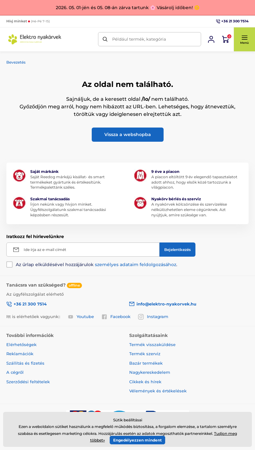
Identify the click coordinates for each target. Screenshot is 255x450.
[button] (244, 39)
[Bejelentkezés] (211, 39)
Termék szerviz (144, 353)
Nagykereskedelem (149, 372)
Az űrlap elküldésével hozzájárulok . (96, 264)
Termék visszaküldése (152, 344)
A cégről (15, 372)
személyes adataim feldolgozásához (135, 264)
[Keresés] (105, 39)
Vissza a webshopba (127, 134)
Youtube (81, 317)
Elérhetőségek (21, 344)
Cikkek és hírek (145, 381)
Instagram (153, 317)
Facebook (115, 317)
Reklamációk (19, 353)
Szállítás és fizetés (25, 363)
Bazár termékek (146, 363)
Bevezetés (16, 62)
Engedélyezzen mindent (137, 440)
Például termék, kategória (139, 39)
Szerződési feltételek (28, 381)
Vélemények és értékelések (158, 390)
